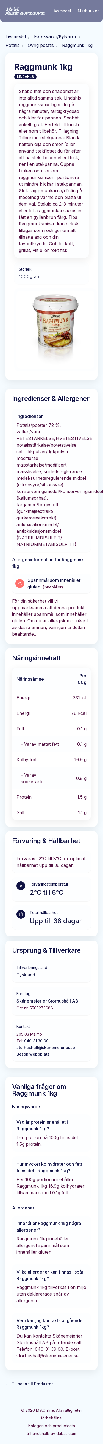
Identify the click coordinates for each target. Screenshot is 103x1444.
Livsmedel (61, 11)
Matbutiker (88, 11)
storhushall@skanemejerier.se (45, 1047)
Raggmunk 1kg (77, 45)
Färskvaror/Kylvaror (55, 36)
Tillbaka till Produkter (29, 1384)
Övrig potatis (41, 45)
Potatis (12, 45)
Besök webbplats (33, 1054)
